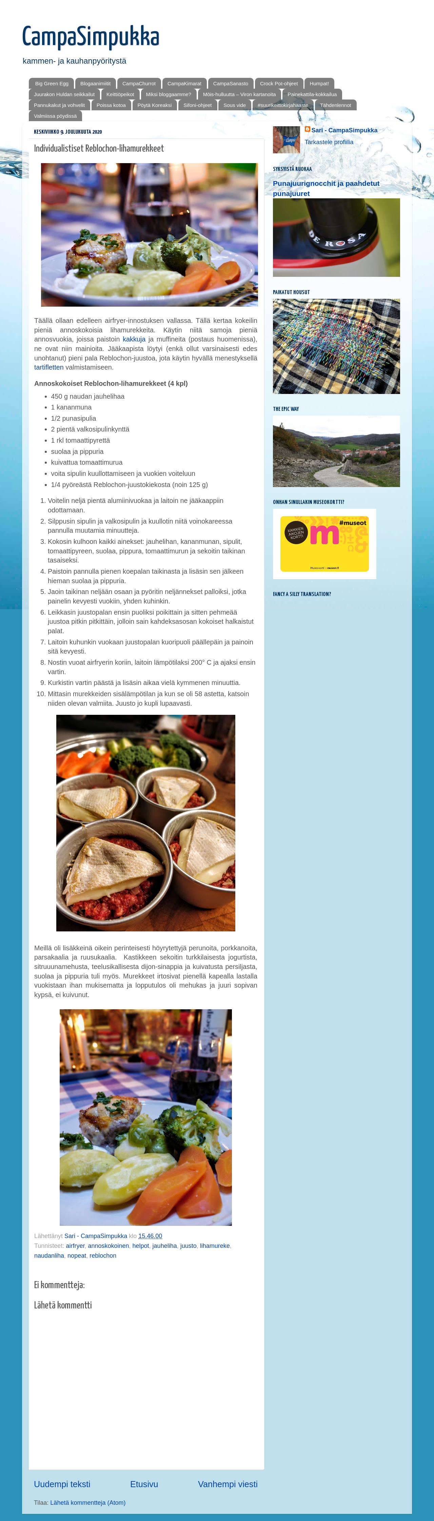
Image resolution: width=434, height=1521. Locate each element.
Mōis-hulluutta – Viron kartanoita (239, 94)
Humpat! (319, 83)
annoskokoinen (108, 1245)
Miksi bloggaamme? (168, 94)
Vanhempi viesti (228, 1484)
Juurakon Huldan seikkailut (64, 94)
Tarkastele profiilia (329, 142)
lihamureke (215, 1245)
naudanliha (49, 1255)
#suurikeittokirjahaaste (283, 105)
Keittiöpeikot (120, 94)
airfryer (75, 1245)
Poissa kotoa (111, 105)
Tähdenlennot (335, 105)
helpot (141, 1245)
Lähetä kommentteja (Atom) (87, 1502)
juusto (188, 1245)
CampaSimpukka (91, 37)
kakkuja (134, 339)
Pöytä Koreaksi (155, 105)
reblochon (103, 1255)
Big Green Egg (51, 83)
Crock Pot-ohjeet (279, 83)
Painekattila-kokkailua (312, 94)
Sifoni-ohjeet (197, 105)
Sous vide (234, 105)
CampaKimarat (184, 83)
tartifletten (49, 367)
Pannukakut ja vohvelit (59, 105)
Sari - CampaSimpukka (345, 130)
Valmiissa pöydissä (55, 116)
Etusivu (144, 1484)
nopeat (76, 1255)
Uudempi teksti (62, 1484)
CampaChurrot (139, 83)
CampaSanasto (230, 83)
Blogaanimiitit (95, 83)
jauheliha (165, 1245)
